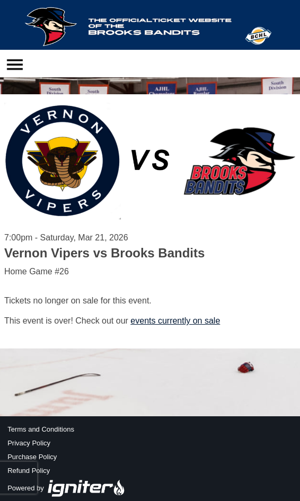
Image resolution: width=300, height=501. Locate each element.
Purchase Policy (32, 457)
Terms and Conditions (40, 429)
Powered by (66, 488)
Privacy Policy (28, 443)
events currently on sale (175, 320)
